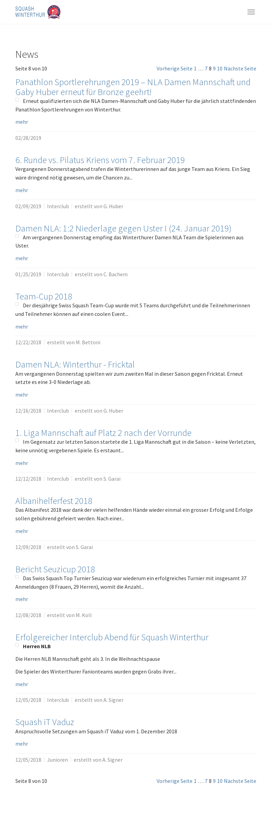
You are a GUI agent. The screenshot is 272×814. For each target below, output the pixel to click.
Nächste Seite (240, 68)
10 (220, 68)
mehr (21, 121)
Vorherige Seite (174, 68)
